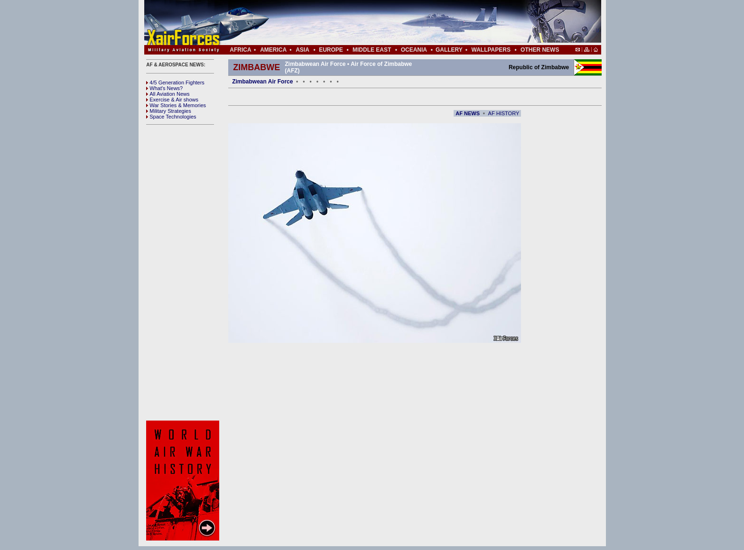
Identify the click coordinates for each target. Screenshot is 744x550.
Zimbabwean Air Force (262, 81)
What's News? (164, 88)
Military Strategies (168, 111)
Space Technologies (171, 116)
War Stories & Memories (176, 105)
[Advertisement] (401, 23)
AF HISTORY (504, 113)
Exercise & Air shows (172, 99)
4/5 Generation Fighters (176, 82)
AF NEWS (468, 113)
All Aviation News (167, 94)
